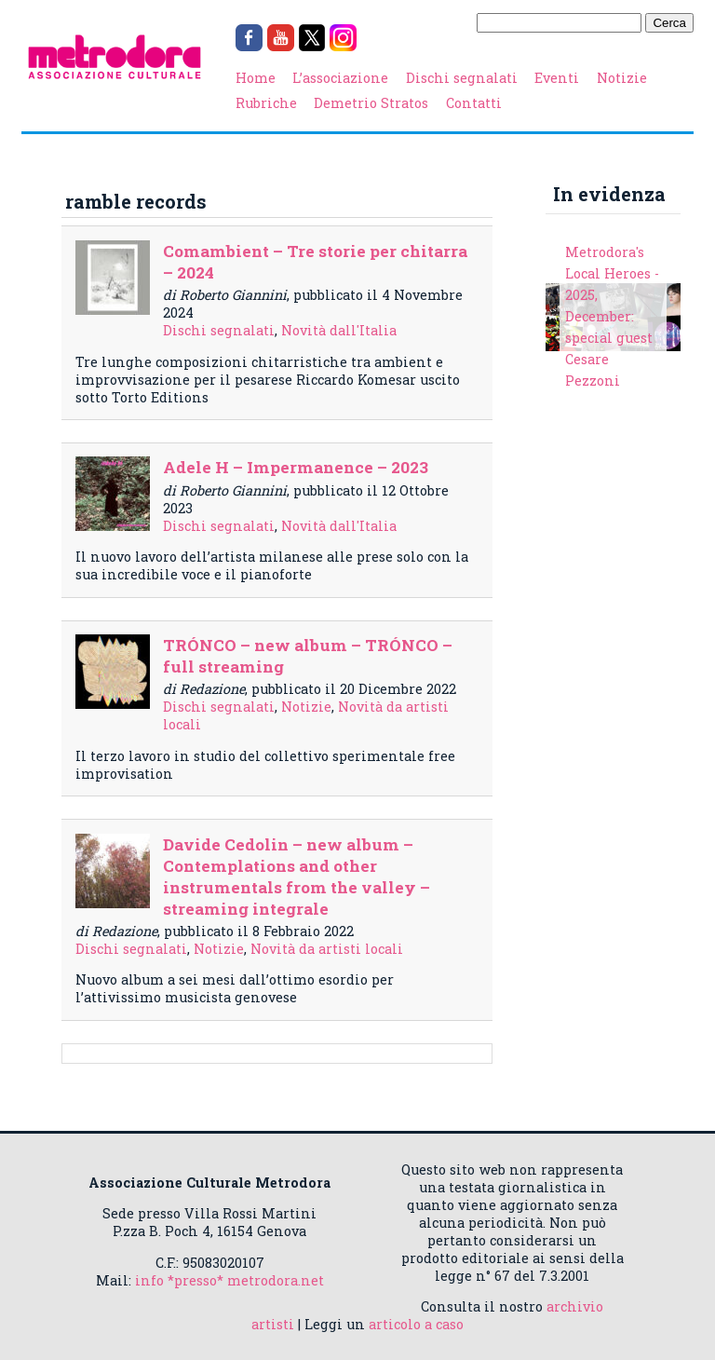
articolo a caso (416, 1324)
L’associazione (340, 78)
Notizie (622, 78)
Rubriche (266, 103)
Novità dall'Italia (339, 330)
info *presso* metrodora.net (229, 1280)
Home (256, 78)
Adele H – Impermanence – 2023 (295, 467)
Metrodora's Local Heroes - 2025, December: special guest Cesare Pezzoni (612, 316)
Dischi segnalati (462, 78)
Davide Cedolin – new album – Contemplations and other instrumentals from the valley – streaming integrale (296, 876)
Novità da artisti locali (326, 949)
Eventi (556, 78)
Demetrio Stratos (371, 103)
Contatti (474, 103)
